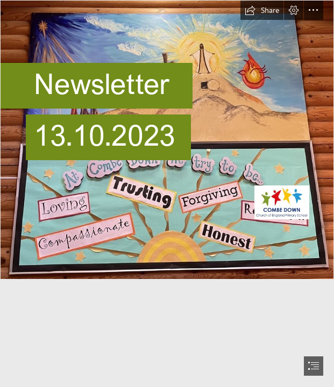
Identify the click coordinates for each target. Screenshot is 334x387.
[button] (261, 10)
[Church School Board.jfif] (167, 140)
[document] (167, 193)
